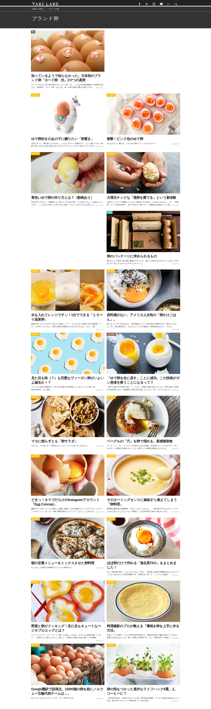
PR (33, 34)
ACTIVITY (35, 97)
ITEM (109, 214)
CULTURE (111, 336)
